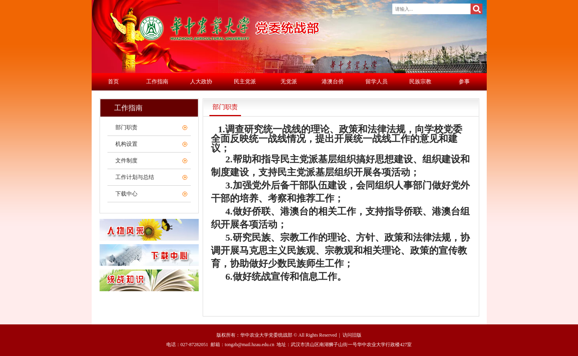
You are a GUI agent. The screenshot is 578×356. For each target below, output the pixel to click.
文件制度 (126, 161)
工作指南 (157, 82)
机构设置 (126, 144)
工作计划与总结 (134, 177)
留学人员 (376, 82)
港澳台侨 (333, 82)
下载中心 (126, 194)
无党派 (289, 82)
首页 (113, 82)
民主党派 (245, 82)
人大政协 (201, 82)
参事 (464, 82)
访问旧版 (352, 335)
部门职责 (126, 127)
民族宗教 (420, 82)
